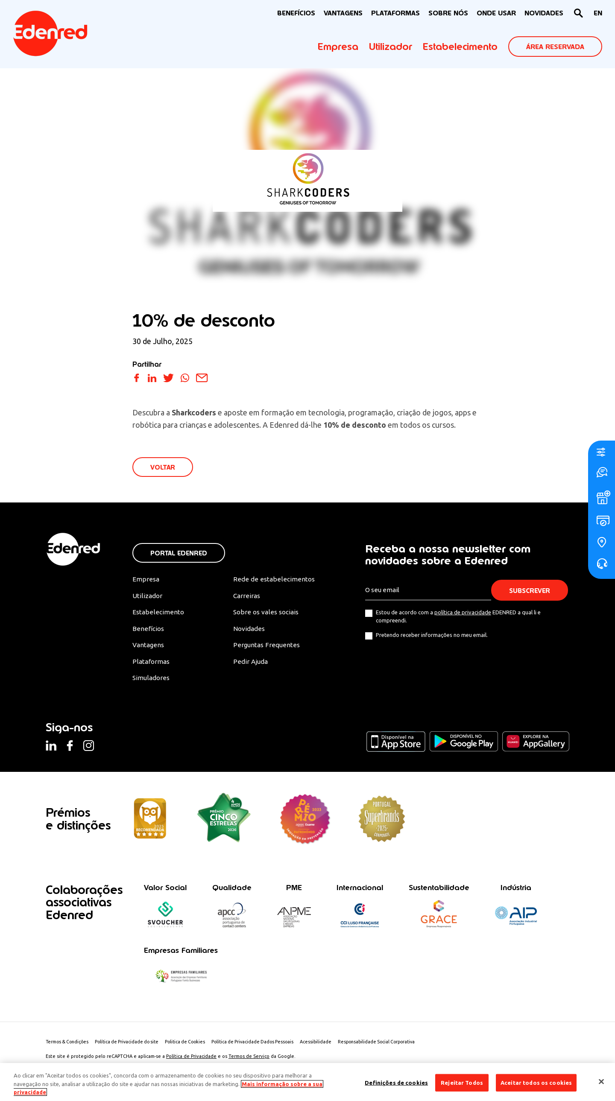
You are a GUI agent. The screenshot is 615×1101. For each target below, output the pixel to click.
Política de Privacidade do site (131, 1045)
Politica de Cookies (193, 1045)
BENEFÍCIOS (296, 13)
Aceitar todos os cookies (536, 1082)
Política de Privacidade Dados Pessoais (264, 1045)
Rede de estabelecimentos (272, 580)
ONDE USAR (496, 13)
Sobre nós (448, 13)
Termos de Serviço (248, 1060)
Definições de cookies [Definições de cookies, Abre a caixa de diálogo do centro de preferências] (396, 1082)
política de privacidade (462, 613)
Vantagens (149, 647)
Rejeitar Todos (462, 1082)
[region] (307, 1082)
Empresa (338, 46)
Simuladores (151, 680)
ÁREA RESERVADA (555, 46)
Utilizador (390, 46)
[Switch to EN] (598, 13)
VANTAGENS (343, 13)
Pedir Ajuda (250, 664)
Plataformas (395, 13)
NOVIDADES (543, 13)
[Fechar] (601, 1081)
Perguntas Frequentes (265, 647)
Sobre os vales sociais (266, 614)
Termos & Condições (68, 1045)
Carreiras (246, 597)
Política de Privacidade (191, 1060)
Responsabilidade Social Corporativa (392, 1045)
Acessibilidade (329, 1045)
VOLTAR (163, 467)
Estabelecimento (460, 46)
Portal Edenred (178, 554)
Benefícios (148, 630)
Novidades (249, 630)
